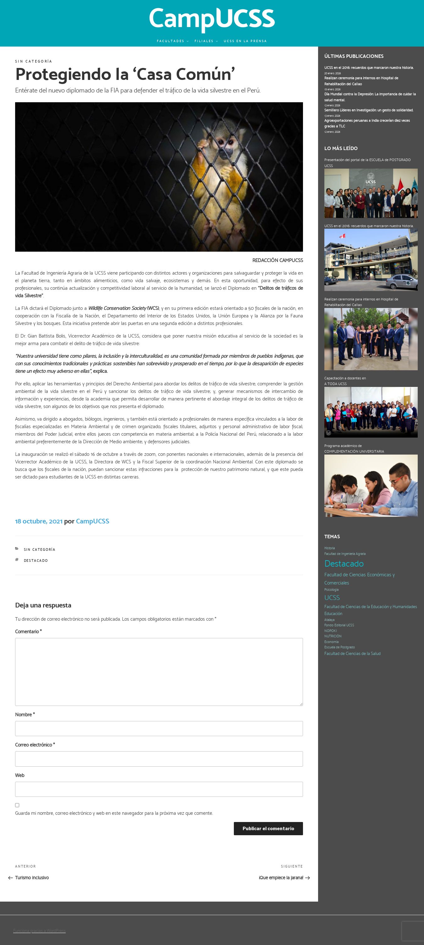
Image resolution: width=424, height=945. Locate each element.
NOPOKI (330, 631)
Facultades (173, 41)
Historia (329, 548)
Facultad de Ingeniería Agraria (345, 554)
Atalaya (329, 620)
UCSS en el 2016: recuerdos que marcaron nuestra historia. (369, 67)
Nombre (25, 715)
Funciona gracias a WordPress (39, 930)
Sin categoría (34, 61)
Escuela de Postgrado (339, 647)
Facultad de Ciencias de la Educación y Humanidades (370, 606)
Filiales (206, 41)
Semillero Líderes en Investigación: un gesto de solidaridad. (368, 110)
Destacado (36, 561)
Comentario (28, 632)
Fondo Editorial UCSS (339, 625)
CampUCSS (92, 521)
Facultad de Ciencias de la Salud (352, 653)
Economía (331, 642)
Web (19, 775)
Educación (333, 613)
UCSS (332, 597)
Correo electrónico (35, 745)
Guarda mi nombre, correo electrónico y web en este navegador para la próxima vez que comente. (114, 813)
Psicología (331, 590)
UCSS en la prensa (245, 41)
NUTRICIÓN (333, 636)
